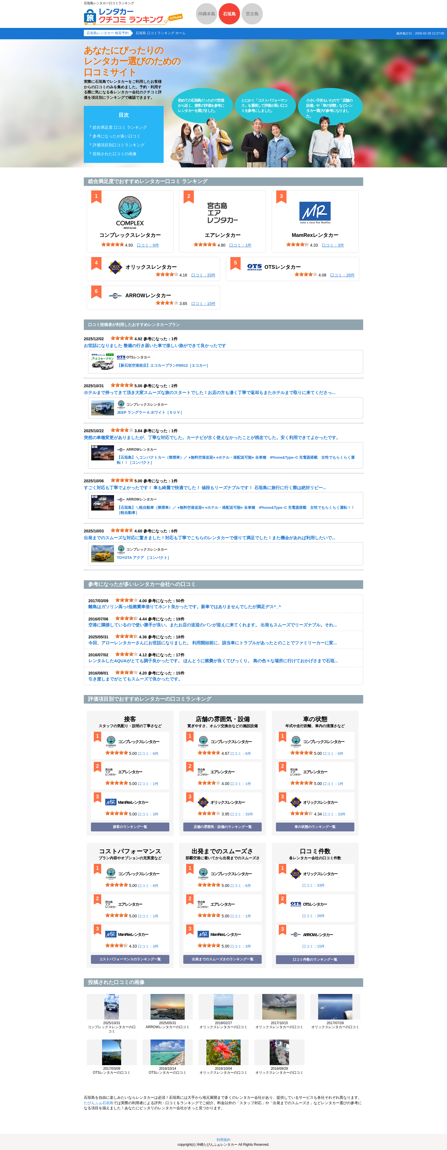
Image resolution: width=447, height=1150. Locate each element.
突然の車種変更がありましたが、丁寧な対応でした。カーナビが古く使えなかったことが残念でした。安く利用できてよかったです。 (212, 437)
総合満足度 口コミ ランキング (120, 127)
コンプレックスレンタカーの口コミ (112, 1027)
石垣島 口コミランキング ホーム (161, 33)
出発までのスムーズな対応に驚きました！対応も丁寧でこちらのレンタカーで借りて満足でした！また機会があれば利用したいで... (210, 537)
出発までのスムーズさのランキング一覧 (222, 959)
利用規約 (223, 1140)
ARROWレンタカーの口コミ (168, 1025)
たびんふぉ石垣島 (98, 1103)
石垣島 (229, 13)
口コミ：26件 (313, 916)
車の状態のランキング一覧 (315, 827)
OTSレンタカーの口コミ (112, 1071)
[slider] (112, 244)
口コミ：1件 (148, 784)
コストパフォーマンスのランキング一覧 (130, 959)
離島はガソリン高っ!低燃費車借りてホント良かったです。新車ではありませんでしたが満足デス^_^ (184, 606)
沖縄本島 (206, 13)
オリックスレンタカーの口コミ (223, 1025)
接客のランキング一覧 (130, 827)
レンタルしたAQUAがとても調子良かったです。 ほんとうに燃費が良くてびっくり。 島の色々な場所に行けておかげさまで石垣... (213, 660)
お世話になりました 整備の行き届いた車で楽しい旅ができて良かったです (155, 345)
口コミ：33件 (241, 814)
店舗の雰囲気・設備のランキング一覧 (223, 827)
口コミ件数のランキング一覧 (315, 960)
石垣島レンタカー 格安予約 (108, 33)
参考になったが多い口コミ (117, 136)
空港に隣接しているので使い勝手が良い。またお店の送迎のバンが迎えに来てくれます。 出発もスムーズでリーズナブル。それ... (212, 624)
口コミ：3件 (148, 814)
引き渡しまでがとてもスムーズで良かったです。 (135, 679)
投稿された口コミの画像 (115, 153)
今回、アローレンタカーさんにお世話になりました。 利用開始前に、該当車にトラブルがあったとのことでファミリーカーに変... (212, 642)
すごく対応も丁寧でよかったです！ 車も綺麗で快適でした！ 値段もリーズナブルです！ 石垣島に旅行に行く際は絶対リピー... (205, 487)
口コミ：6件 (148, 753)
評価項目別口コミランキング (119, 145)
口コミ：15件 (313, 946)
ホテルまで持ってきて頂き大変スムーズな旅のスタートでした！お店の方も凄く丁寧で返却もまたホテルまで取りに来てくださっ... (210, 392)
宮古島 (252, 13)
